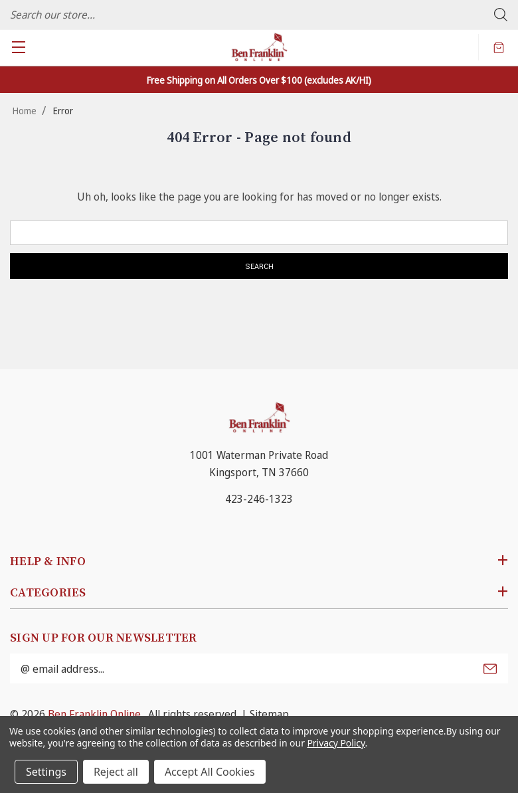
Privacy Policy (336, 743)
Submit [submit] (490, 668)
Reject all (116, 771)
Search (500, 14)
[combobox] (259, 14)
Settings (46, 771)
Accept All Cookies (210, 771)
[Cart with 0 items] (498, 47)
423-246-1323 (259, 498)
